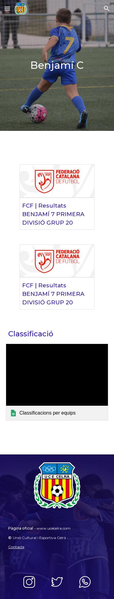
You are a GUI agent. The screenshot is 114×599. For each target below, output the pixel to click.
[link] (57, 382)
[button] (7, 8)
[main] (57, 65)
